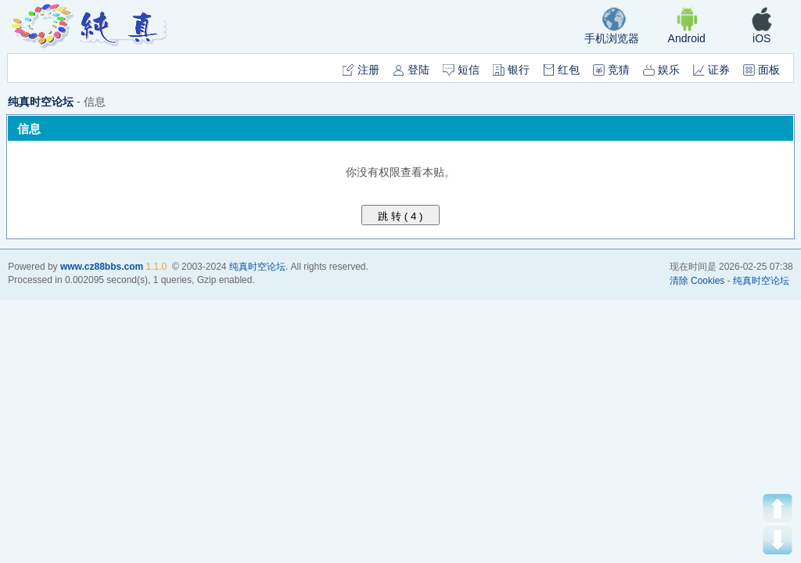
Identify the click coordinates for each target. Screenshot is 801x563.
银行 (511, 69)
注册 (361, 69)
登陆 (411, 69)
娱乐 (661, 69)
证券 (711, 69)
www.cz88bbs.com (101, 266)
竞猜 (611, 69)
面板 (761, 69)
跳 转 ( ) (400, 216)
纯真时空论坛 (41, 101)
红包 (561, 69)
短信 (461, 69)
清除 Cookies (697, 280)
